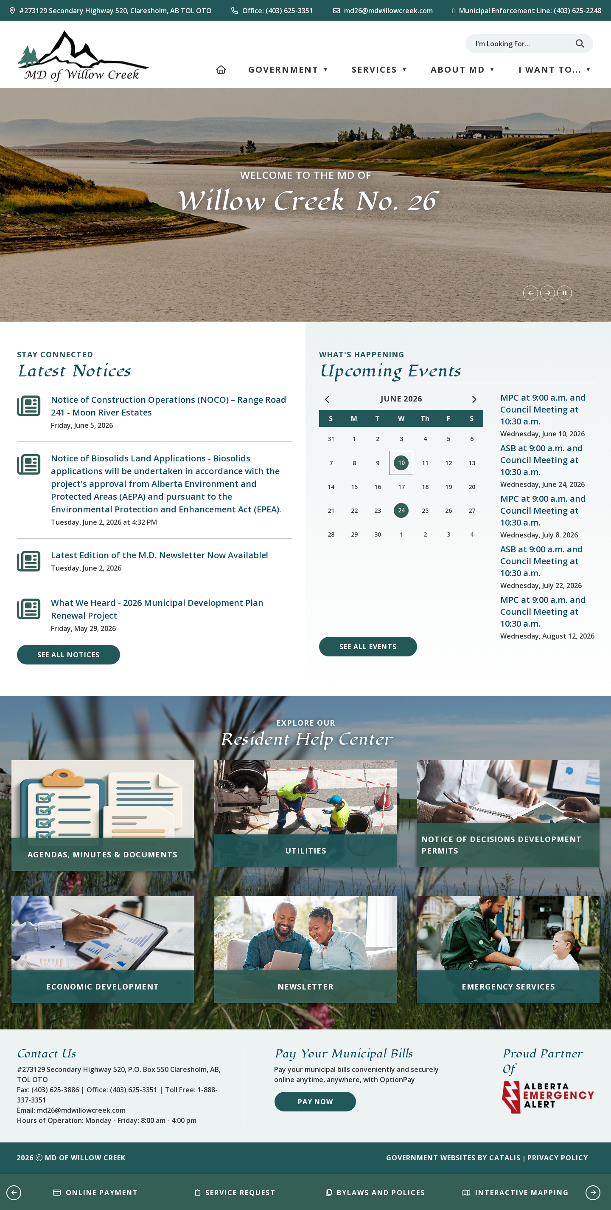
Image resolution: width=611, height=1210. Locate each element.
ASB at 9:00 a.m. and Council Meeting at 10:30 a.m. (541, 460)
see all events (368, 646)
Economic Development (102, 986)
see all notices (68, 654)
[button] (580, 44)
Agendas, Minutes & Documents (102, 854)
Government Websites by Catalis (453, 1157)
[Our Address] (111, 10)
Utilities (305, 850)
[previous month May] (328, 399)
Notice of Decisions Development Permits (501, 845)
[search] (521, 44)
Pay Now (315, 1101)
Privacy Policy (557, 1157)
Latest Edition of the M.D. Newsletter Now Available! (159, 555)
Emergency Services (508, 986)
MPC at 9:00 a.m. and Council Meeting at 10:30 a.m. (543, 409)
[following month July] (474, 399)
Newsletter (305, 986)
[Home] (221, 69)
